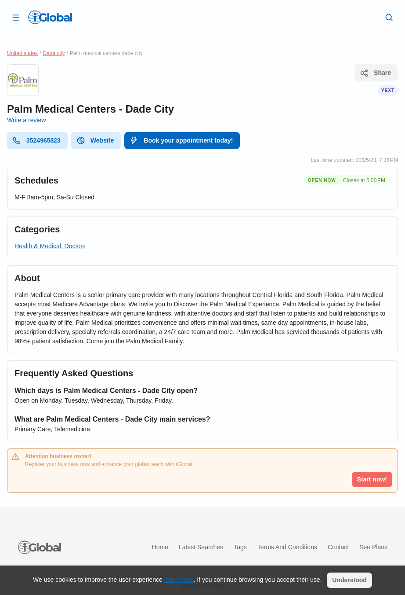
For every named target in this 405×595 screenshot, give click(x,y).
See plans (373, 547)
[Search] (389, 17)
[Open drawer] (16, 17)
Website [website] (95, 140)
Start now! (372, 479)
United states (22, 53)
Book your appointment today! (181, 140)
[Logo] (50, 17)
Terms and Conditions (287, 547)
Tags (240, 547)
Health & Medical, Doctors (50, 246)
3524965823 (36, 140)
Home (160, 547)
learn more (179, 579)
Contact (338, 547)
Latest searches (201, 547)
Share (375, 73)
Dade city (54, 53)
